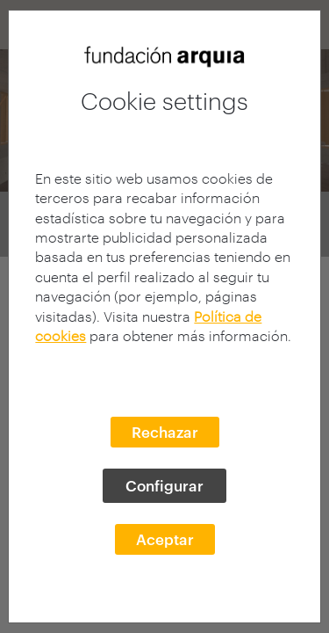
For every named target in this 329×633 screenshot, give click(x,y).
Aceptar (165, 539)
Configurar (164, 485)
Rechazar (165, 431)
